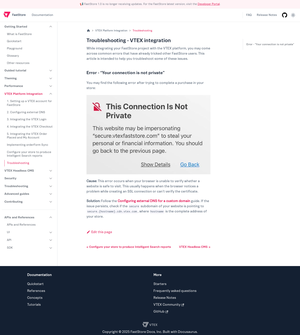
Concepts (34, 298)
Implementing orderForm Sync (27, 145)
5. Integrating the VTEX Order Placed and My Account (27, 136)
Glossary (13, 56)
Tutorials (34, 304)
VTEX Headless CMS (19, 171)
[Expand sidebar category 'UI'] (51, 232)
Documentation (42, 15)
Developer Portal (209, 4)
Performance (13, 86)
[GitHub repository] (284, 15)
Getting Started (15, 27)
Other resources (18, 63)
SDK (10, 248)
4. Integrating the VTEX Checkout (30, 127)
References (36, 291)
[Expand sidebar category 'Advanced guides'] (51, 194)
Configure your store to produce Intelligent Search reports (29, 154)
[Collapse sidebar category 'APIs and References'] (51, 217)
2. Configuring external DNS (26, 112)
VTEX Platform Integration (23, 94)
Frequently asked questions (174, 291)
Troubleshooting (18, 163)
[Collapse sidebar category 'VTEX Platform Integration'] (51, 93)
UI (8, 232)
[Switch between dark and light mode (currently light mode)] (293, 15)
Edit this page (99, 232)
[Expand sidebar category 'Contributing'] (51, 201)
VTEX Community (168, 304)
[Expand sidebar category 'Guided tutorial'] (51, 70)
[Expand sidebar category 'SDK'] (51, 247)
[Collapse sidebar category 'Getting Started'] (51, 26)
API (9, 240)
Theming (10, 78)
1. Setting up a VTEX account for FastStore (29, 103)
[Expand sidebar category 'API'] (51, 240)
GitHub (160, 311)
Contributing (13, 202)
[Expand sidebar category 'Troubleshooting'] (51, 186)
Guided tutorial (15, 70)
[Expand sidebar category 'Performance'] (51, 86)
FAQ (249, 15)
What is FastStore (19, 34)
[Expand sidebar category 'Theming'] (51, 78)
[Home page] (88, 31)
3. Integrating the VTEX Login (26, 119)
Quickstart (14, 41)
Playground (14, 48)
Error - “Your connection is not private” (270, 44)
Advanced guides (16, 194)
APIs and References (19, 217)
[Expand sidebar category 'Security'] (51, 178)
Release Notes (267, 15)
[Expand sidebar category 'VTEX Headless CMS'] (51, 170)
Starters (159, 284)
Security (10, 178)
